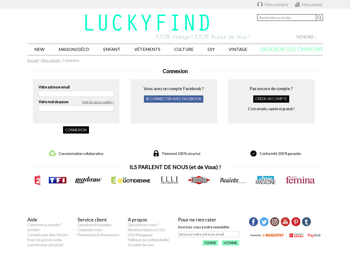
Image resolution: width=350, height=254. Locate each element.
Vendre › (306, 36)
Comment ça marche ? (44, 225)
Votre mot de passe (76, 102)
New (39, 49)
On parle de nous (141, 245)
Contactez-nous (90, 230)
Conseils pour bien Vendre (47, 235)
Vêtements (147, 49)
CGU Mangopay (140, 235)
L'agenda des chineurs (291, 49)
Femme (210, 243)
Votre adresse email (54, 87)
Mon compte (276, 4)
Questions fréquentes (95, 225)
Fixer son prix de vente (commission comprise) (45, 242)
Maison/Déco (74, 49)
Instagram (274, 221)
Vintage (238, 49)
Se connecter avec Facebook (173, 99)
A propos (137, 219)
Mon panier (312, 4)
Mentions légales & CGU (146, 230)
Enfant (111, 49)
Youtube (285, 221)
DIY (211, 49)
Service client (92, 219)
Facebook (253, 221)
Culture (184, 49)
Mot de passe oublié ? (98, 102)
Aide (32, 219)
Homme (230, 243)
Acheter (33, 230)
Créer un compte (271, 99)
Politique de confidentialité (148, 240)
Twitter (264, 221)
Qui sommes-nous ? (143, 225)
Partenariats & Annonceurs (98, 235)
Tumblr (306, 221)
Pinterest (295, 221)
